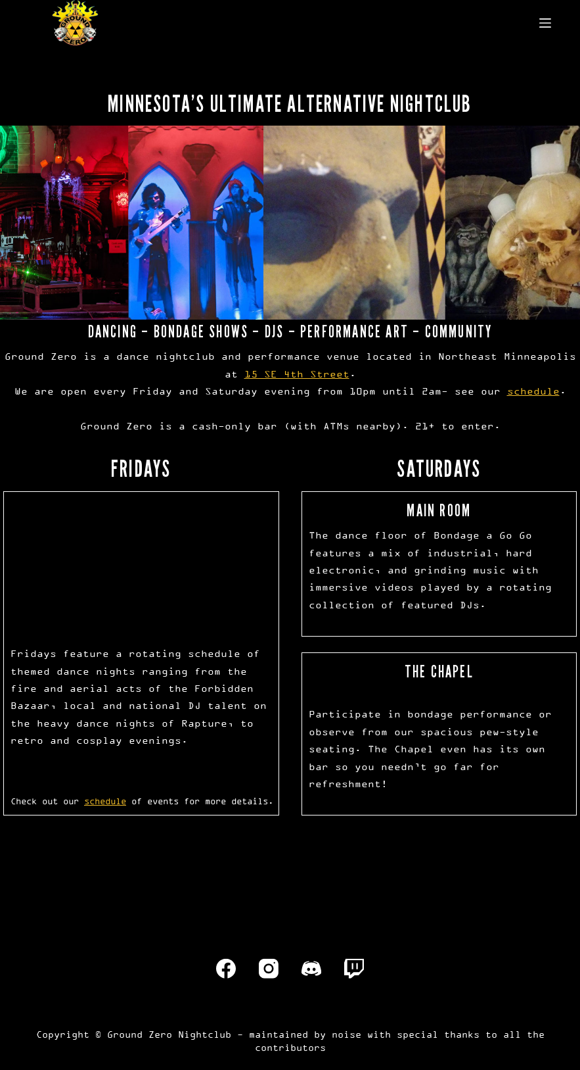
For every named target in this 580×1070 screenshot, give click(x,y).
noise (346, 1034)
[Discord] (311, 969)
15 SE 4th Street (296, 373)
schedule (533, 391)
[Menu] (545, 23)
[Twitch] (354, 969)
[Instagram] (269, 969)
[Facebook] (226, 969)
